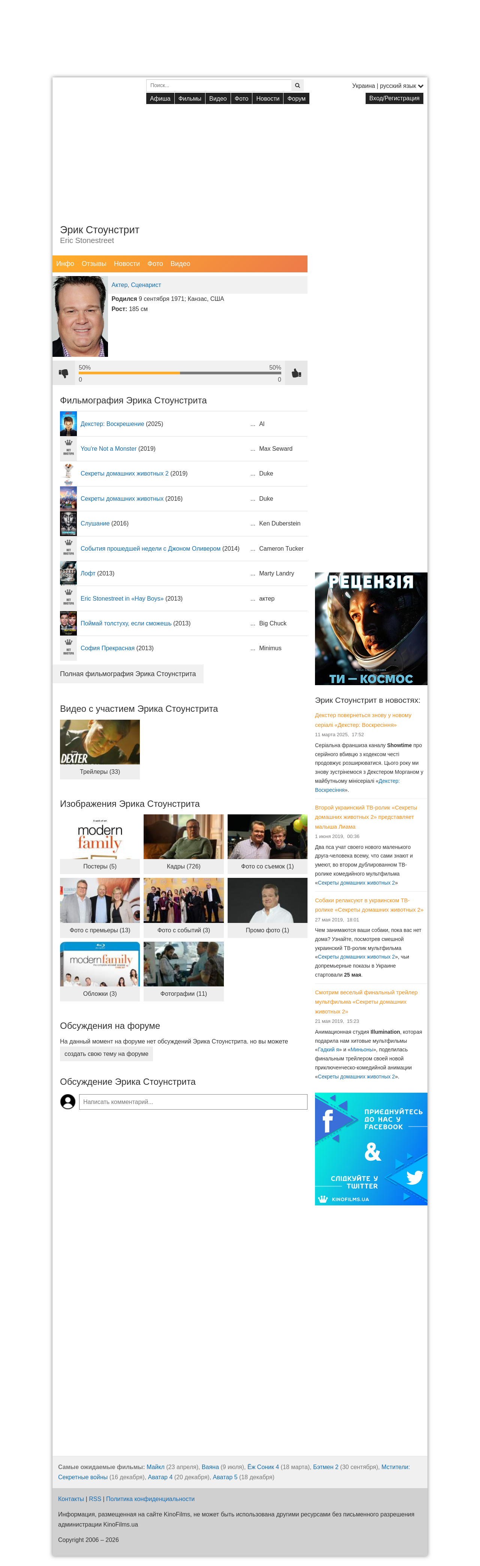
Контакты (71, 1499)
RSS (95, 1499)
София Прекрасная (108, 648)
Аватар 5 (225, 1477)
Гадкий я (328, 1050)
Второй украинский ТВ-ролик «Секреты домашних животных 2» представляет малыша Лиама (366, 817)
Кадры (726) (184, 866)
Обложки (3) (100, 994)
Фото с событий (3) (184, 930)
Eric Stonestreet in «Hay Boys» (122, 598)
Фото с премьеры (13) (100, 930)
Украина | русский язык (388, 86)
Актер (120, 285)
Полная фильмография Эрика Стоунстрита (128, 674)
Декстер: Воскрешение (112, 424)
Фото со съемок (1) (267, 866)
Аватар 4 (160, 1477)
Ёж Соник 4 (263, 1467)
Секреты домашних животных (122, 498)
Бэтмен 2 (326, 1467)
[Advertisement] (240, 158)
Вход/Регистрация (394, 98)
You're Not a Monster (108, 448)
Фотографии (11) (183, 994)
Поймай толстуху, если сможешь (126, 623)
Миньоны (362, 1050)
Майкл (156, 1467)
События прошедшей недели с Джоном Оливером (150, 548)
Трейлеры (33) (100, 772)
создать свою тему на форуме (106, 1054)
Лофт (88, 573)
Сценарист (146, 285)
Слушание (95, 523)
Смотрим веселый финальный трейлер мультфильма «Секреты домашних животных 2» (366, 1002)
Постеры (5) (100, 866)
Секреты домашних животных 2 (125, 473)
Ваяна (210, 1467)
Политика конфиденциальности (150, 1499)
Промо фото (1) (267, 930)
